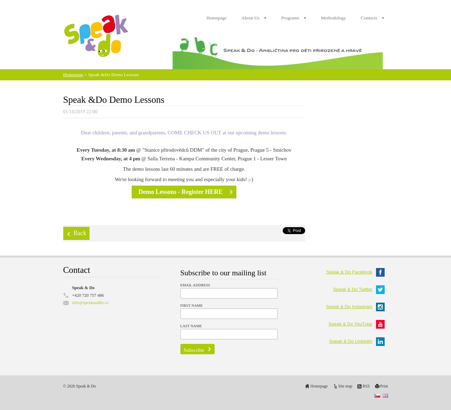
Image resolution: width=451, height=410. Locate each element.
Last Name (191, 326)
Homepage (216, 17)
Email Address (195, 285)
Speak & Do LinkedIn (356, 341)
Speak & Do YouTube (357, 324)
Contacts (369, 17)
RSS (366, 386)
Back (80, 233)
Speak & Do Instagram (355, 306)
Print (384, 386)
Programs (290, 17)
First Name (191, 305)
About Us (251, 17)
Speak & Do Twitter (359, 289)
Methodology (333, 17)
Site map (345, 386)
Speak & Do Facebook (355, 272)
